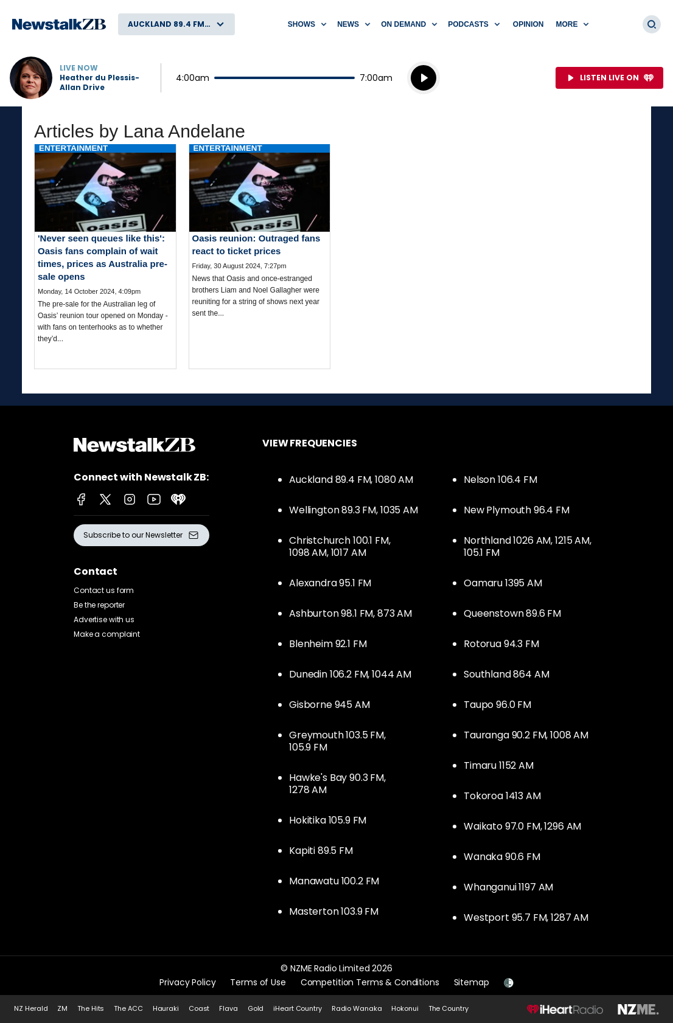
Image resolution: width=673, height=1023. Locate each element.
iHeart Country (297, 1008)
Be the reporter (99, 605)
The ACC (128, 1008)
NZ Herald (30, 1008)
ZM (62, 1008)
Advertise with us (104, 619)
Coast (199, 1008)
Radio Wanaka (357, 1008)
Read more (105, 254)
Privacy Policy (187, 982)
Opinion (528, 24)
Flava (228, 1008)
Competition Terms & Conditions (370, 982)
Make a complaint (107, 634)
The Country (448, 1008)
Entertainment (73, 148)
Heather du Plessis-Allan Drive (99, 82)
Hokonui (404, 1008)
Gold (256, 1008)
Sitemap (471, 982)
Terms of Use (257, 982)
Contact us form (104, 590)
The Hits (90, 1008)
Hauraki (166, 1008)
